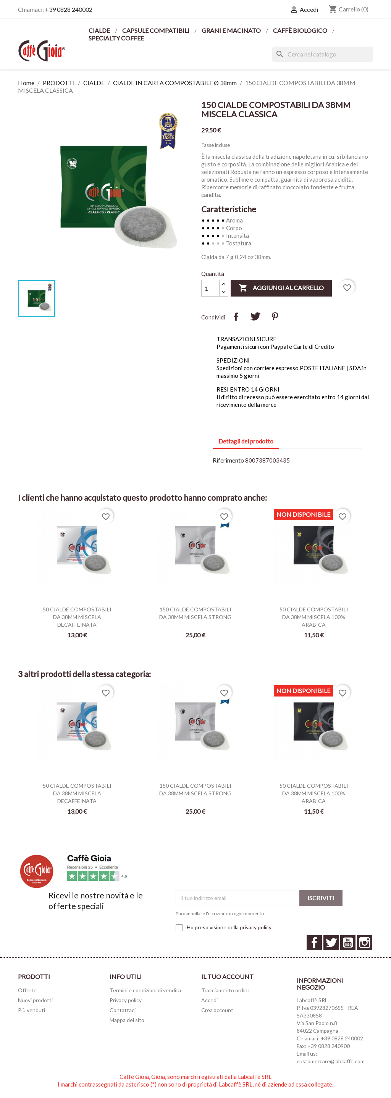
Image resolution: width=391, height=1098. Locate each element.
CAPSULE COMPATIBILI (156, 30)
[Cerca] (322, 54)
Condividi (236, 316)
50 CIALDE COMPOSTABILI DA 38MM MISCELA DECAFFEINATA (77, 617)
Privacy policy (126, 1000)
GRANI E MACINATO (232, 30)
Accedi (209, 1000)
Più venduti (31, 1010)
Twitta (255, 316)
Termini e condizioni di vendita (145, 990)
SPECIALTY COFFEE (116, 38)
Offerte (27, 990)
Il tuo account (227, 976)
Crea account (217, 1010)
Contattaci (123, 1010)
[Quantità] (210, 288)
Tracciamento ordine (225, 990)
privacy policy (255, 927)
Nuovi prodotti (35, 1000)
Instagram (364, 942)
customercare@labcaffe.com (331, 1061)
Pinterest (275, 316)
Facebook (314, 942)
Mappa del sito (127, 1020)
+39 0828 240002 (68, 9)
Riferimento (228, 460)
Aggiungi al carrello (281, 288)
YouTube (347, 942)
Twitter (331, 942)
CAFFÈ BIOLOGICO (300, 30)
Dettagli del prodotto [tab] (245, 441)
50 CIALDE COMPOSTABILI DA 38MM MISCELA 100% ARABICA (314, 617)
